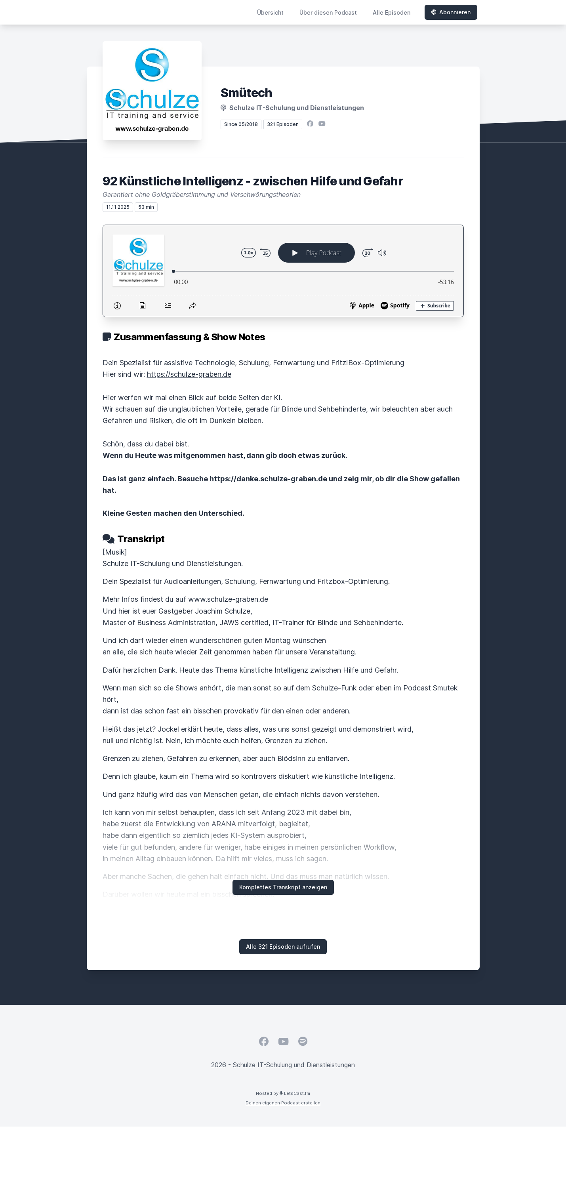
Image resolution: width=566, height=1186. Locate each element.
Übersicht (270, 12)
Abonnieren (451, 12)
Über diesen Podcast (328, 12)
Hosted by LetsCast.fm (283, 1093)
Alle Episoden (391, 12)
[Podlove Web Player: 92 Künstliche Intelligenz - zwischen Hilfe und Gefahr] (283, 271)
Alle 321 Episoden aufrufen (283, 946)
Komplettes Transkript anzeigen (283, 887)
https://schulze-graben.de (189, 374)
